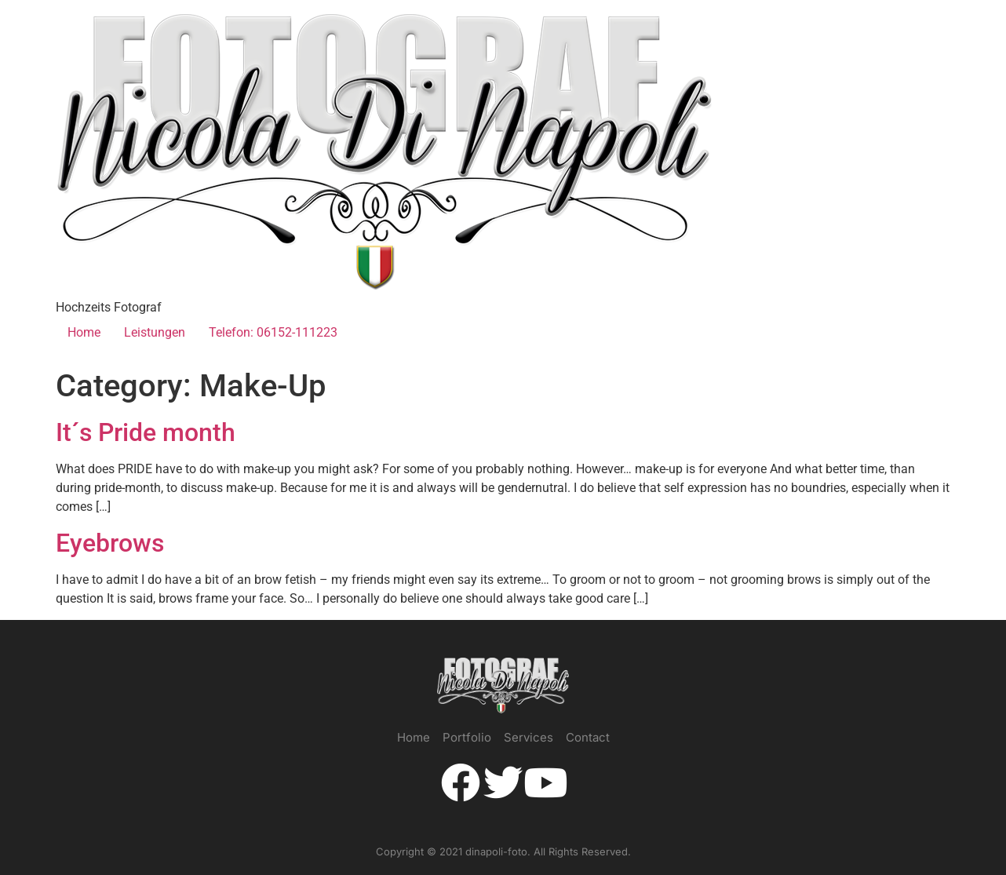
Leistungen (154, 332)
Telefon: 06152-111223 (273, 332)
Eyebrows (110, 543)
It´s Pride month (145, 432)
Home (83, 332)
